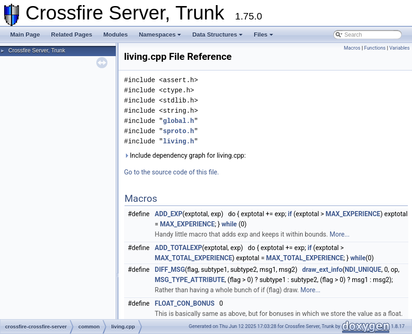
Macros (352, 48)
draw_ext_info (322, 269)
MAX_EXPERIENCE (352, 214)
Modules (115, 34)
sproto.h (178, 131)
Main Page (25, 34)
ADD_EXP (168, 214)
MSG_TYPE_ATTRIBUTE (190, 279)
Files (263, 34)
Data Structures (217, 34)
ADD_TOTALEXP (178, 247)
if (290, 214)
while (229, 224)
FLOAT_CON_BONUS (184, 303)
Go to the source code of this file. (171, 172)
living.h (178, 141)
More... (340, 234)
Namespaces (160, 34)
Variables (399, 48)
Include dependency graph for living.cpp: (185, 155)
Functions (375, 48)
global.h (178, 120)
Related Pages (71, 34)
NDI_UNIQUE (362, 269)
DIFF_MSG (170, 269)
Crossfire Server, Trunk (36, 50)
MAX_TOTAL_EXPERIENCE (193, 258)
